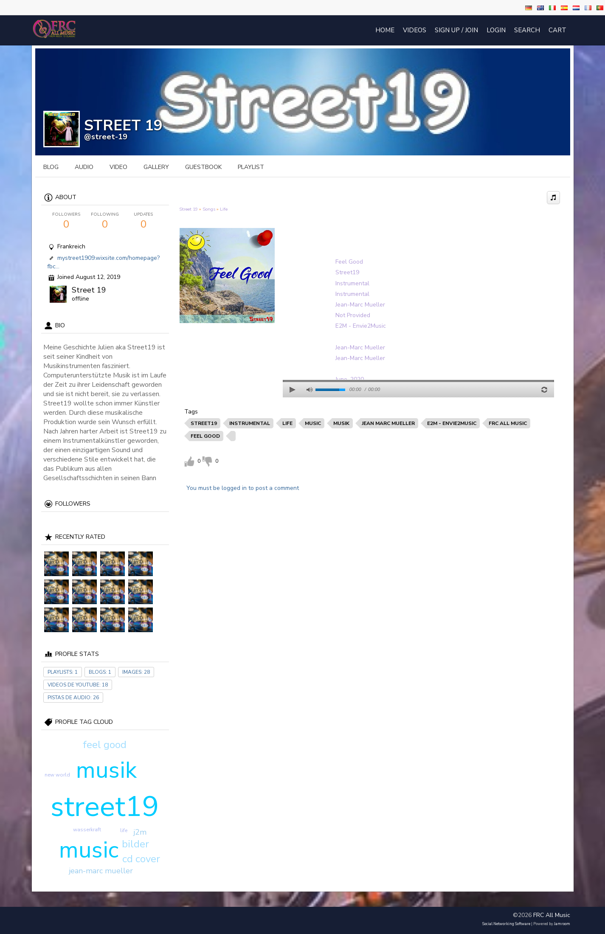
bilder (135, 844)
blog (51, 167)
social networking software (506, 923)
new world (57, 774)
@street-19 (105, 137)
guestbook (203, 167)
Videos (414, 30)
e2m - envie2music (451, 423)
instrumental (249, 423)
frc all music (508, 423)
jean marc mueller (388, 423)
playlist (251, 167)
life (123, 830)
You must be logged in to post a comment (242, 488)
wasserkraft (87, 829)
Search (527, 30)
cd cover (141, 859)
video (118, 167)
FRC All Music (551, 915)
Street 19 (89, 290)
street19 (105, 807)
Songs (209, 209)
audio (84, 167)
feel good (105, 744)
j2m (139, 832)
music (88, 850)
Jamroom (562, 923)
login (496, 30)
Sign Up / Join (456, 30)
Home (384, 30)
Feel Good (349, 262)
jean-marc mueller (101, 871)
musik (106, 770)
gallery (156, 167)
